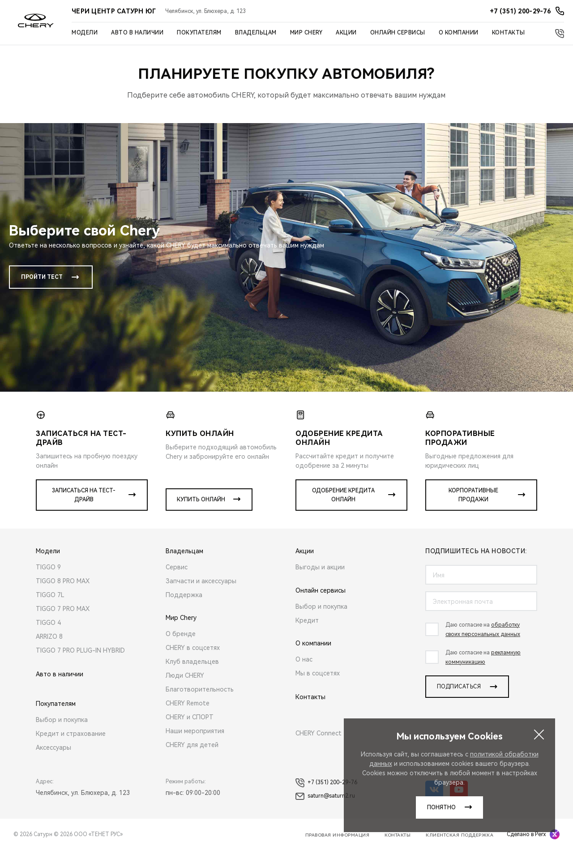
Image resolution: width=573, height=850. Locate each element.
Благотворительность (200, 689)
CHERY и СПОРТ (190, 717)
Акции (346, 33)
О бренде (181, 633)
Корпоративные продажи (473, 495)
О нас (303, 659)
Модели (85, 33)
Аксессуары (53, 747)
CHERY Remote (188, 703)
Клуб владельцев (192, 661)
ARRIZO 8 (49, 636)
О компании (459, 33)
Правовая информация (337, 835)
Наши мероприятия (195, 731)
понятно (441, 807)
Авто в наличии (137, 33)
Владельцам (256, 33)
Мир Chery (306, 33)
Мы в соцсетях (317, 673)
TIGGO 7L (50, 594)
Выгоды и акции (320, 567)
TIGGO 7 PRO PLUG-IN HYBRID (80, 650)
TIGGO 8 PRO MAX (63, 581)
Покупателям (199, 33)
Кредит (307, 620)
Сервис (177, 567)
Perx (540, 834)
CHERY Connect (318, 733)
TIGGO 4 (48, 622)
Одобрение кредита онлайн (343, 495)
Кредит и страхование (71, 733)
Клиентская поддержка (459, 835)
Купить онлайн (201, 499)
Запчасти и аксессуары (201, 581)
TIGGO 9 (48, 567)
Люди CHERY (185, 675)
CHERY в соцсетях (193, 647)
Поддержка (184, 594)
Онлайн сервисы (397, 33)
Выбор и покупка (62, 719)
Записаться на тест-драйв (83, 495)
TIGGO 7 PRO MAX (63, 608)
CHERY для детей (192, 744)
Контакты (508, 33)
